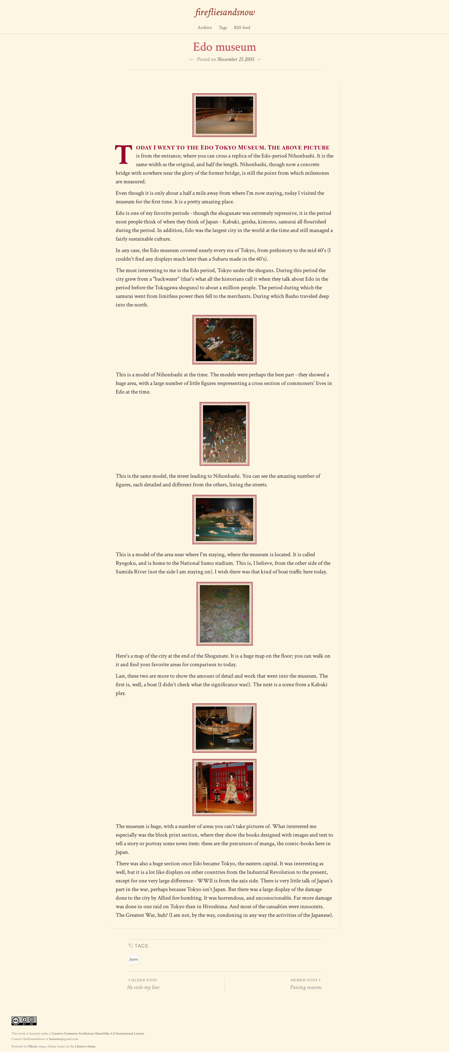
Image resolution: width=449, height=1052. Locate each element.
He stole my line (175, 984)
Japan (133, 959)
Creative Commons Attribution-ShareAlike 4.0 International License (98, 1033)
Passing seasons (273, 984)
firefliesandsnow (224, 12)
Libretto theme (85, 1046)
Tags (223, 28)
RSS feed (242, 28)
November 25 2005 (235, 59)
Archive (205, 28)
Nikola (32, 1046)
